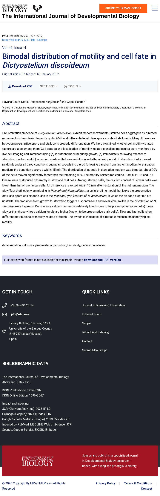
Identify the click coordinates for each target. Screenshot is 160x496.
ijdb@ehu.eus (19, 314)
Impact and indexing (95, 332)
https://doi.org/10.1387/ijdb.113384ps (24, 39)
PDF (20, 86)
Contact (87, 341)
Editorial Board (91, 314)
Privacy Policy (106, 483)
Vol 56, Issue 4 (14, 47)
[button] (48, 86)
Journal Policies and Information (103, 305)
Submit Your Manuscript (123, 8)
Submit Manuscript (94, 350)
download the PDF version (102, 260)
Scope (86, 323)
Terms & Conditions (138, 483)
